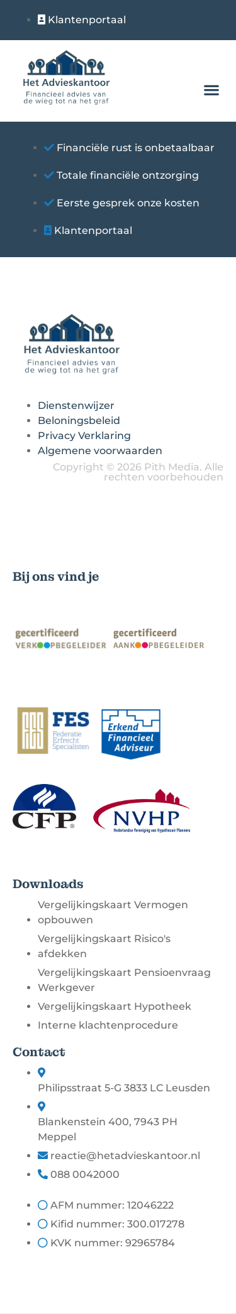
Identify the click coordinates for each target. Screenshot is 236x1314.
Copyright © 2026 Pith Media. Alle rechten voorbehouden (138, 472)
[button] (211, 89)
